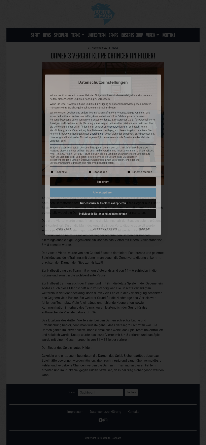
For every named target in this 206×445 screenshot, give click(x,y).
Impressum (144, 161)
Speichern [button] (103, 114)
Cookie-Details (64, 161)
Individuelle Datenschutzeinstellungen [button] (103, 145)
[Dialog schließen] (156, 11)
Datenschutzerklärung (116, 59)
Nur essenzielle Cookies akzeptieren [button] (103, 135)
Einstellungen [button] (97, 66)
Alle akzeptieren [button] (103, 124)
